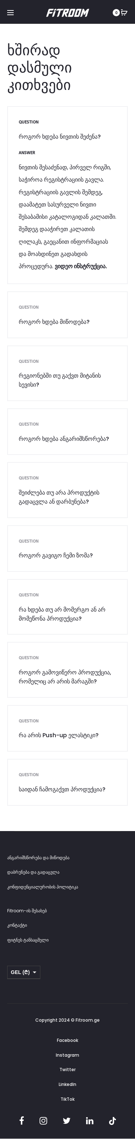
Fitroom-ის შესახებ (27, 911)
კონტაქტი (17, 925)
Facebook (67, 1040)
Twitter (67, 1069)
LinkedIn (67, 1084)
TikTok (67, 1099)
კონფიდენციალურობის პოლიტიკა (42, 887)
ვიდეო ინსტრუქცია (80, 266)
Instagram (67, 1055)
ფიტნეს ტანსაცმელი (28, 940)
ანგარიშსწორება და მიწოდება (38, 858)
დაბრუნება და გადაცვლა (33, 872)
